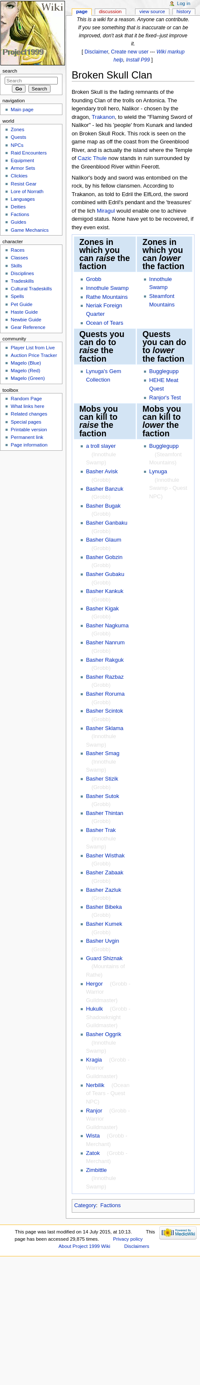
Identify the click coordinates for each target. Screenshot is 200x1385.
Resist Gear (23, 183)
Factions (110, 1205)
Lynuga (158, 471)
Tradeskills (22, 281)
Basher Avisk (102, 471)
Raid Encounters (29, 152)
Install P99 (138, 60)
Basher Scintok (104, 711)
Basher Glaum (103, 540)
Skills (16, 265)
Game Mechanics (29, 230)
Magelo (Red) (25, 370)
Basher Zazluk (103, 890)
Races (17, 250)
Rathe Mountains (106, 297)
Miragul (106, 211)
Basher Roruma (105, 694)
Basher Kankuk (104, 591)
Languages (23, 199)
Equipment (22, 160)
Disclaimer (96, 52)
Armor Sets (23, 168)
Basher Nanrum (105, 642)
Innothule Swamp (107, 288)
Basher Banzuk (104, 489)
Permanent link (27, 437)
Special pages (26, 421)
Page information (29, 444)
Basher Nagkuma (107, 625)
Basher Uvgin (102, 941)
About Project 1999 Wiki (84, 1246)
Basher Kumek (104, 924)
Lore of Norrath (27, 191)
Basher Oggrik (103, 1034)
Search (10, 70)
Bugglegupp (163, 371)
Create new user (129, 52)
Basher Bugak (103, 506)
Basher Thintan (104, 813)
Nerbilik (95, 1085)
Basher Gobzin (104, 557)
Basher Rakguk (105, 660)
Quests (18, 137)
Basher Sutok (102, 796)
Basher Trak (100, 830)
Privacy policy (128, 1239)
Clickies (19, 175)
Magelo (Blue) (26, 362)
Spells (17, 296)
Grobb (93, 279)
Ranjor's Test (165, 397)
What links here (27, 406)
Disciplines (22, 273)
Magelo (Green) (28, 378)
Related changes (29, 413)
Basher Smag (102, 753)
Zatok (93, 1153)
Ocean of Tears (104, 323)
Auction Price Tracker (34, 355)
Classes (19, 257)
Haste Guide (24, 312)
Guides (18, 222)
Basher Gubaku (105, 574)
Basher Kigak (102, 608)
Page (81, 11)
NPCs (17, 145)
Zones (17, 129)
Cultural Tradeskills (31, 288)
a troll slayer (100, 446)
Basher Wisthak (105, 855)
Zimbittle (96, 1170)
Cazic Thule (92, 158)
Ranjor (94, 1110)
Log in (183, 3)
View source (152, 11)
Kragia (94, 1059)
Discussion (110, 11)
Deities (18, 206)
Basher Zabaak (104, 872)
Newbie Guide (26, 319)
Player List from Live (33, 347)
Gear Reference (28, 327)
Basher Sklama (104, 728)
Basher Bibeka (104, 907)
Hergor (94, 983)
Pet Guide (21, 304)
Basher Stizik (102, 778)
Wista (93, 1135)
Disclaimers (136, 1246)
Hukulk (94, 1009)
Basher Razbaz (105, 677)
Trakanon (103, 117)
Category (85, 1205)
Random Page (26, 398)
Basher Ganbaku (106, 523)
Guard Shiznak (104, 958)
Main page (22, 109)
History (184, 11)
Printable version (29, 429)
